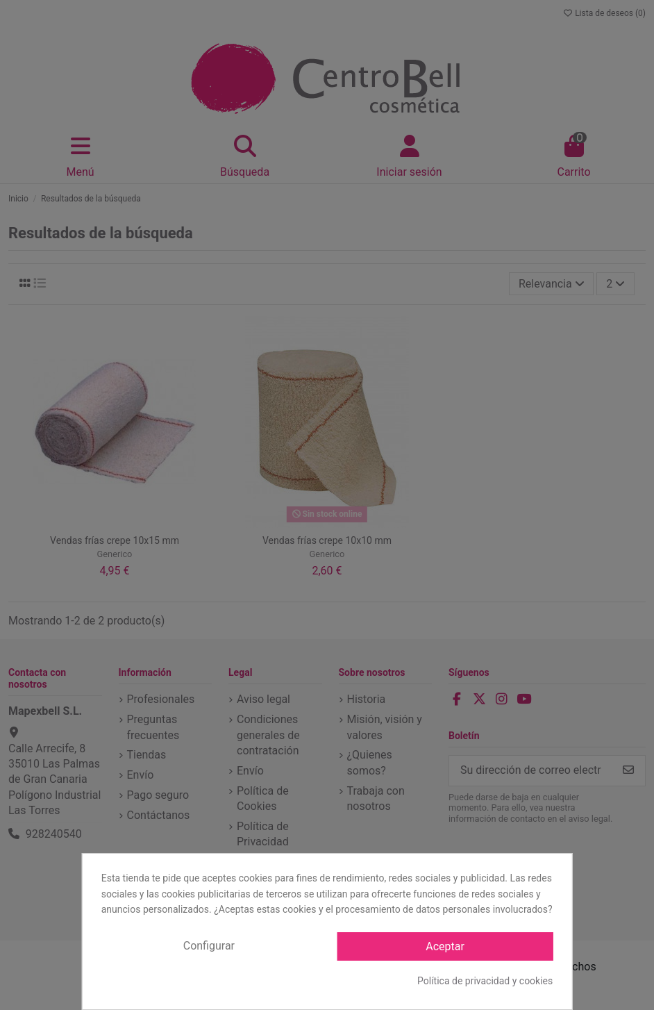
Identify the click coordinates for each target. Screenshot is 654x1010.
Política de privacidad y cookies (485, 980)
